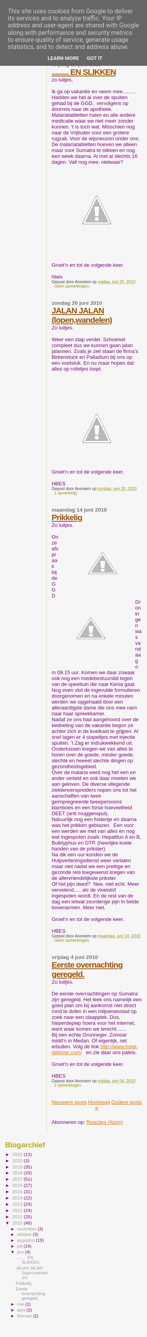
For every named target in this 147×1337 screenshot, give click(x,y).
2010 (18, 1222)
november (27, 1229)
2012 (18, 1210)
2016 (18, 1185)
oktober (25, 1234)
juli (20, 1246)
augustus (26, 1240)
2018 (18, 1172)
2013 (18, 1204)
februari (25, 1315)
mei (21, 1304)
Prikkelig (67, 517)
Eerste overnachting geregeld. (30, 1293)
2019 (18, 1166)
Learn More (63, 58)
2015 (18, 1191)
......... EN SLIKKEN (84, 71)
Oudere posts (126, 1102)
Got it (94, 58)
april (22, 1310)
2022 (18, 1154)
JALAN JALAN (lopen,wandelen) (82, 315)
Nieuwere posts (69, 1102)
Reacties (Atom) (105, 1122)
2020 (18, 1160)
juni (21, 1252)
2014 (18, 1197)
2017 (18, 1178)
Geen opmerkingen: (72, 286)
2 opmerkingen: (68, 1085)
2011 (18, 1216)
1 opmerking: (66, 493)
